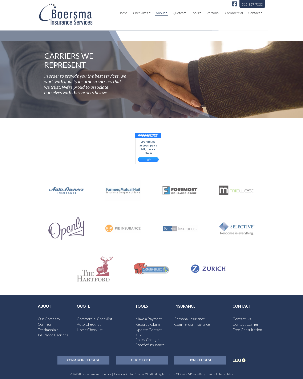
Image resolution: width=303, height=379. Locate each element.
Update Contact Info (148, 332)
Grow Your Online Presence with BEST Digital (139, 374)
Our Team (45, 324)
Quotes (178, 13)
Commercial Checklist (94, 318)
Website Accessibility (221, 374)
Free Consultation (247, 329)
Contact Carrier (246, 324)
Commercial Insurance (192, 324)
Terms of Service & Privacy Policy (187, 374)
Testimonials (48, 329)
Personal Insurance (189, 318)
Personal (213, 13)
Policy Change (147, 339)
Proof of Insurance (150, 344)
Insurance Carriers (53, 335)
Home (123, 13)
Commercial (234, 13)
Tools (195, 13)
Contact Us (242, 318)
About (160, 13)
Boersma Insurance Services (95, 374)
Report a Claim (147, 324)
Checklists (140, 13)
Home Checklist (90, 329)
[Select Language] (240, 26)
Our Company (49, 318)
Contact (254, 13)
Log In (148, 159)
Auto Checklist (89, 324)
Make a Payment (148, 318)
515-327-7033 (252, 4)
